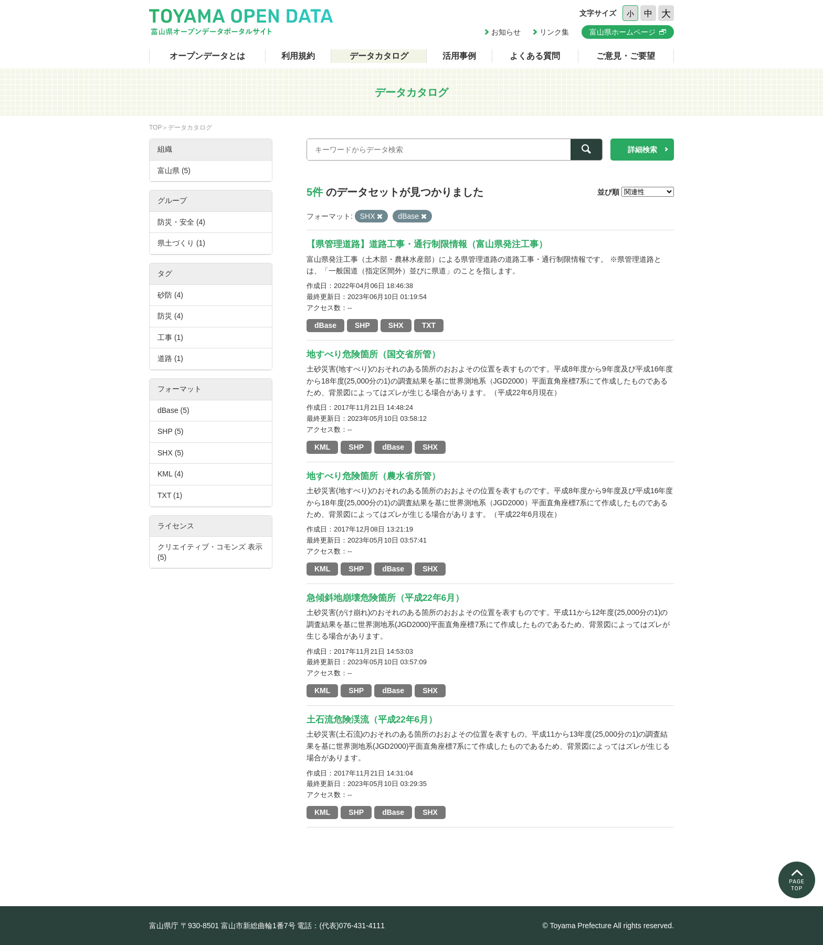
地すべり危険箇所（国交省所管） (373, 354)
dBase (325, 325)
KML (322, 447)
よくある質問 (535, 55)
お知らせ (506, 32)
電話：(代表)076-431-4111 (341, 925)
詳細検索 (642, 149)
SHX (396, 325)
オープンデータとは (207, 55)
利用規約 (298, 55)
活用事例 (459, 55)
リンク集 (554, 32)
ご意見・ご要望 (625, 55)
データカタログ (379, 55)
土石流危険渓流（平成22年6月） (372, 720)
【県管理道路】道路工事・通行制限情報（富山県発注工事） (427, 244)
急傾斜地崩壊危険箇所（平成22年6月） (385, 598)
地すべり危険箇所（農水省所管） (373, 476)
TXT (429, 325)
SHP (362, 325)
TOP (155, 127)
